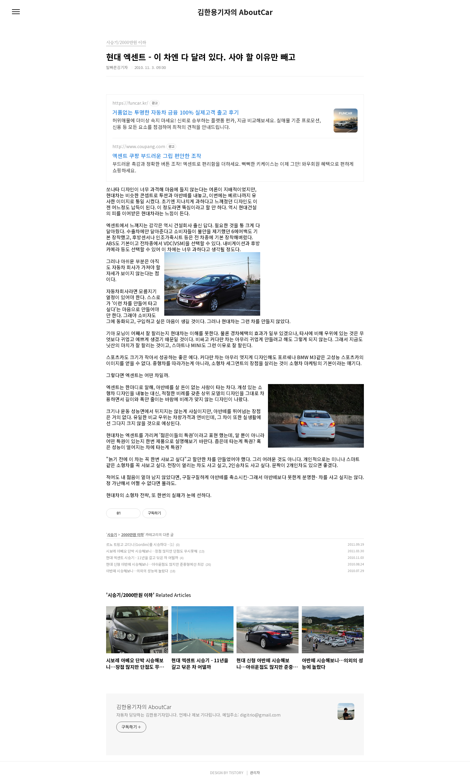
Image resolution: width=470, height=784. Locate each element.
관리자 (255, 772)
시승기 (112, 534)
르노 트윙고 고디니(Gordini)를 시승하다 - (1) (140, 544)
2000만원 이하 (132, 534)
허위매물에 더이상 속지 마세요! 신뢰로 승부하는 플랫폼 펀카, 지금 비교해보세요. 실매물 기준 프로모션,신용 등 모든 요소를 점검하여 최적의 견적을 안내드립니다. (216, 123)
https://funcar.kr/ (130, 103)
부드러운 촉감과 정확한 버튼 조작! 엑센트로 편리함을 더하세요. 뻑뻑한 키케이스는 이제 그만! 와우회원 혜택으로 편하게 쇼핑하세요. (233, 167)
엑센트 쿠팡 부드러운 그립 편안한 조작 (156, 155)
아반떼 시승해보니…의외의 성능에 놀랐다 (137, 570)
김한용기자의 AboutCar (235, 12)
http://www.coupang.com (138, 146)
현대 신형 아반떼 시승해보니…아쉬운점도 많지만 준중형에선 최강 (155, 564)
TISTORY (236, 772)
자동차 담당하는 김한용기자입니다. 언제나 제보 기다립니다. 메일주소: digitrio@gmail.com (198, 715)
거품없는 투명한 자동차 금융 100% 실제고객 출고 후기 (175, 112)
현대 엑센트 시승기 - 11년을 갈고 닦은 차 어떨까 (142, 557)
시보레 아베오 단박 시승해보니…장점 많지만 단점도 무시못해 (151, 550)
